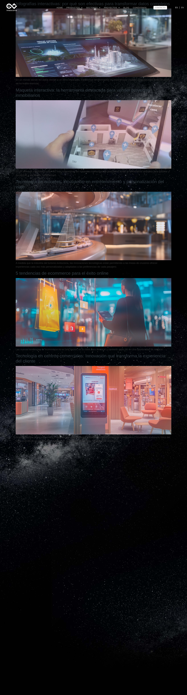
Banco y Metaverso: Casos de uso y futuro (57, 627)
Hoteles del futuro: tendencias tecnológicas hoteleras (67, 448)
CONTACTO (160, 8)
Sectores (93, 7)
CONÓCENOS (140, 8)
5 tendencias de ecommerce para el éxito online (62, 273)
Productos (74, 7)
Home (60, 8)
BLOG (126, 8)
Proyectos (112, 7)
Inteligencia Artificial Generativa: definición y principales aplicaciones (82, 539)
